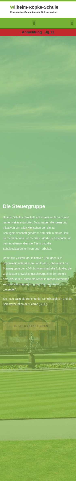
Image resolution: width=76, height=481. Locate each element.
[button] (34, 23)
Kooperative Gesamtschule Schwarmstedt (33, 12)
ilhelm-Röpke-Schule (34, 7)
